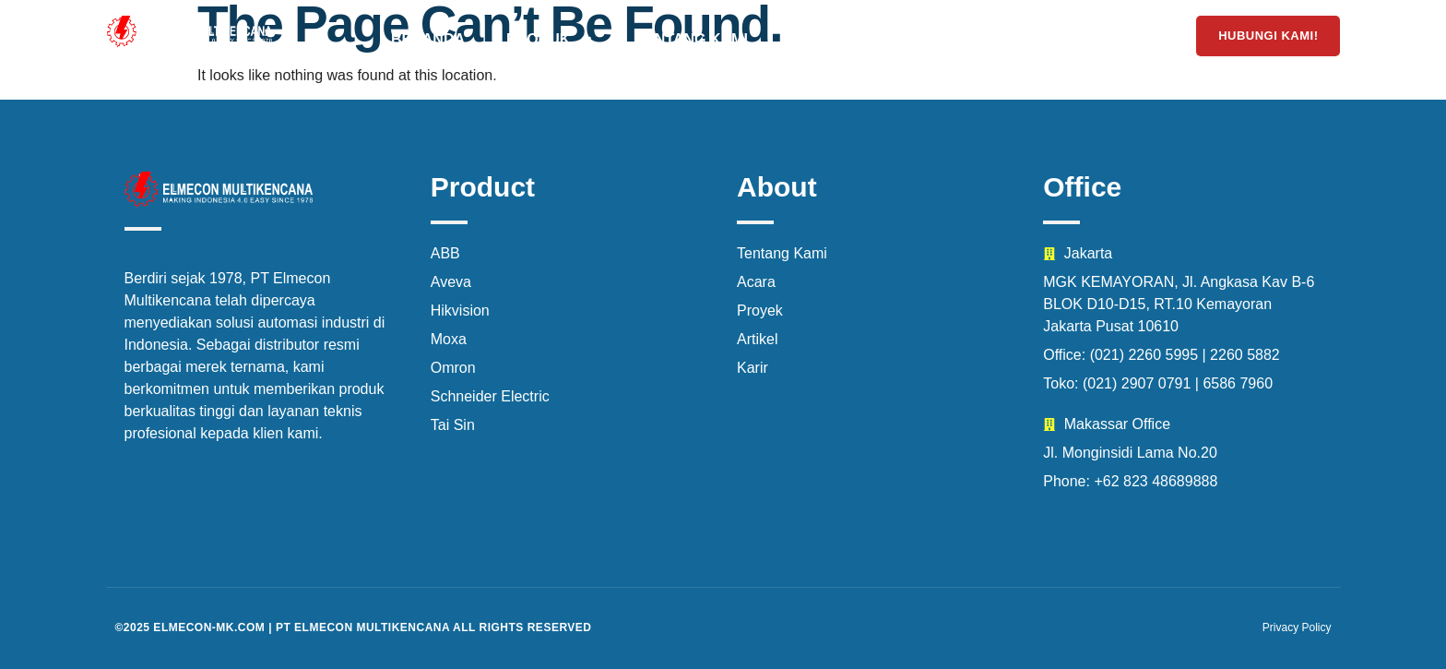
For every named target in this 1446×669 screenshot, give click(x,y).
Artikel (1108, 39)
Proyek (820, 39)
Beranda (428, 39)
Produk (550, 39)
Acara (919, 39)
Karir (1011, 39)
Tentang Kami (691, 39)
